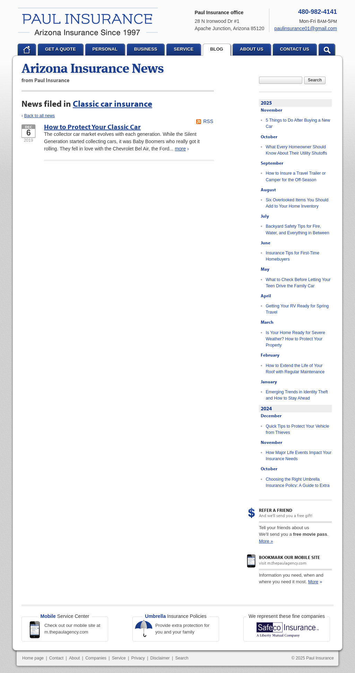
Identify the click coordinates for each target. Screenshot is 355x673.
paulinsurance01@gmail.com (305, 28)
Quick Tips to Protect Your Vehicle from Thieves (297, 429)
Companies (95, 658)
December (271, 415)
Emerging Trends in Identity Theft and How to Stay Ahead (297, 395)
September (272, 163)
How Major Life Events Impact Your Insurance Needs (298, 455)
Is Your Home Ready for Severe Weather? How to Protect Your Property (295, 339)
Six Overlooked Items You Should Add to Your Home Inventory (297, 203)
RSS (208, 121)
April (266, 295)
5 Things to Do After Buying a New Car (298, 123)
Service (119, 658)
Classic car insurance (112, 103)
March (267, 322)
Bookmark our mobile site (289, 557)
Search (315, 80)
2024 (266, 408)
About (74, 658)
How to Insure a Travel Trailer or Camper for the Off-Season (296, 176)
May (265, 269)
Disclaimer (160, 658)
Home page (33, 658)
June (265, 242)
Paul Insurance (88, 21)
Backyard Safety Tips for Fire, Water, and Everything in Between (297, 229)
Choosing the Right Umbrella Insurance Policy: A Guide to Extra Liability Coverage (298, 486)
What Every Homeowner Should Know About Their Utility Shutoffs (296, 150)
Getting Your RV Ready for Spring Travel (297, 309)
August (268, 189)
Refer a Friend (275, 510)
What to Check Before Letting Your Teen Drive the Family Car (298, 282)
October (269, 136)
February (270, 355)
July (265, 216)
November (271, 110)
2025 (266, 102)
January (269, 381)
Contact (56, 658)
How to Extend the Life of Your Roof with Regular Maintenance (295, 368)
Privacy (138, 658)
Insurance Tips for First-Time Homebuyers (292, 256)
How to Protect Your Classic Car (92, 126)
